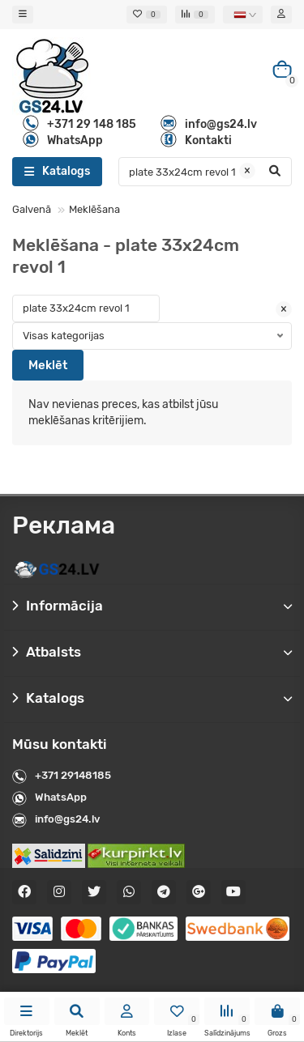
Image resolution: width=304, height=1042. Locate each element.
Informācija (152, 606)
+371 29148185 (73, 775)
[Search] (205, 171)
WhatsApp (61, 797)
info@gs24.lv (67, 819)
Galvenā (31, 209)
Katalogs (152, 698)
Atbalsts (152, 652)
